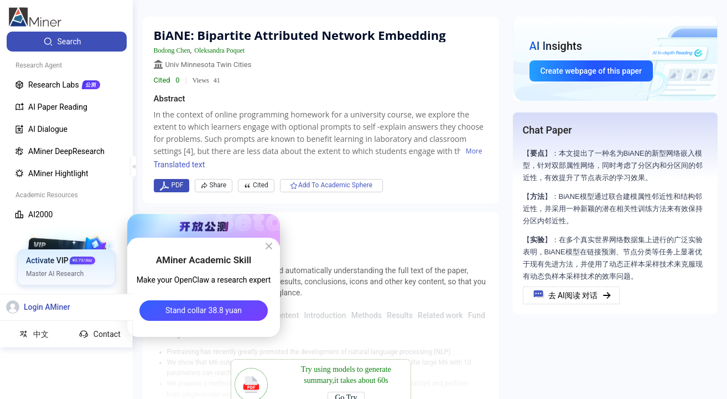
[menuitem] (67, 42)
